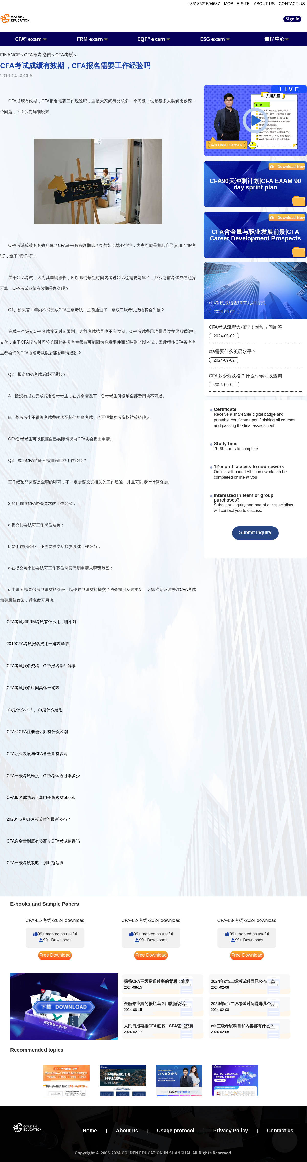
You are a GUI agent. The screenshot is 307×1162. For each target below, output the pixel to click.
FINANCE (10, 54)
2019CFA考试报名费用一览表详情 (38, 644)
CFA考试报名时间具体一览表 (33, 688)
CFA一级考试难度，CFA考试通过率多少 (43, 776)
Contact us (280, 1130)
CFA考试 (64, 54)
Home (90, 1130)
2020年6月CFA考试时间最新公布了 (39, 819)
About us (127, 1130)
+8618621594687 (204, 4)
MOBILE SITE (237, 4)
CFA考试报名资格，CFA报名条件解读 (41, 666)
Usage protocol (175, 1130)
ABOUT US (264, 4)
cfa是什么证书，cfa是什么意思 (35, 710)
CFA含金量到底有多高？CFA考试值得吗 (43, 841)
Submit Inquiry (255, 532)
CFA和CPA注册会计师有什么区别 (37, 732)
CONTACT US (292, 4)
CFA (45, 101)
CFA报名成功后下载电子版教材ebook (41, 797)
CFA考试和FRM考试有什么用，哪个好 (42, 622)
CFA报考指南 (37, 54)
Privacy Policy (230, 1130)
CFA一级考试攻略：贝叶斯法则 (35, 863)
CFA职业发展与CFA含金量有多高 (37, 754)
